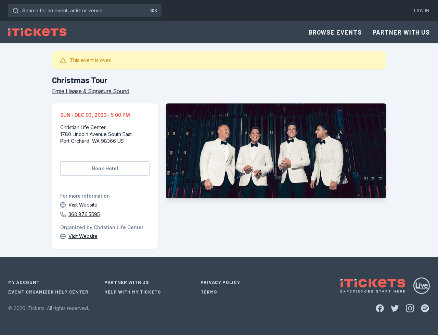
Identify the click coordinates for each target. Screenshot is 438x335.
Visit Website (83, 205)
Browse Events (335, 32)
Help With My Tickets (132, 292)
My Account (24, 282)
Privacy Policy (220, 282)
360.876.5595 (84, 214)
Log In (422, 10)
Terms (209, 292)
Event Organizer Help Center (48, 292)
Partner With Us (401, 32)
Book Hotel (105, 168)
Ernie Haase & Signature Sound (90, 91)
